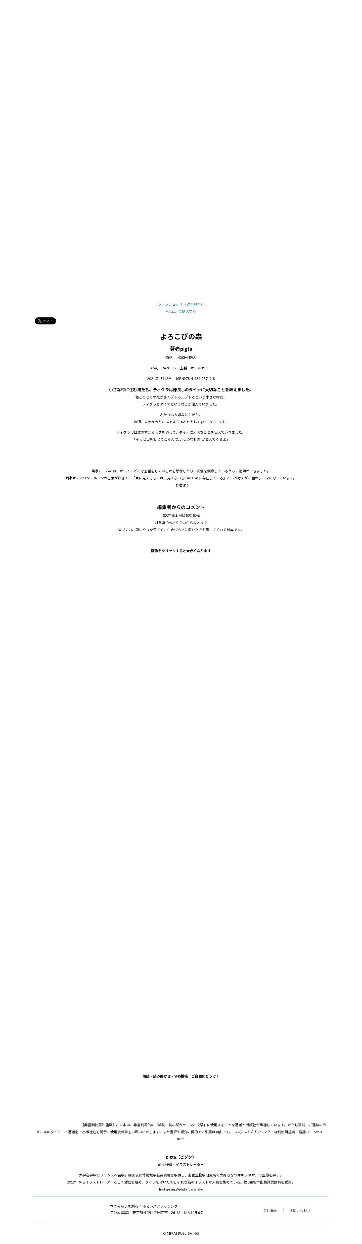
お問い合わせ (299, 1210)
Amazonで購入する (181, 311)
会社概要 (270, 1210)
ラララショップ (181, 304)
